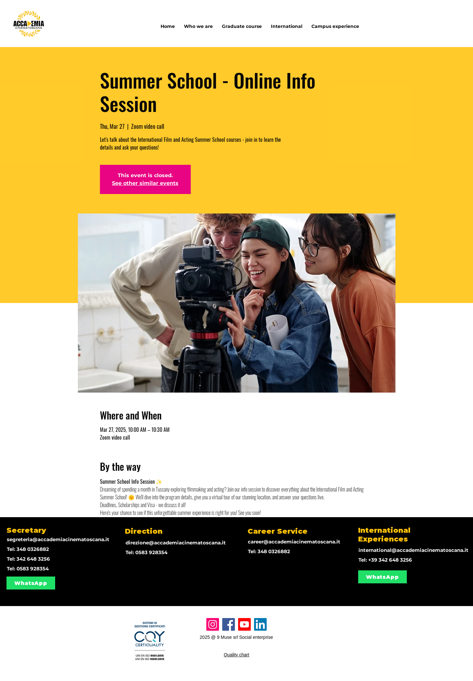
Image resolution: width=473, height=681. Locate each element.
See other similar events (145, 183)
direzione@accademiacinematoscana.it (176, 543)
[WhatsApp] (30, 583)
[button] (286, 23)
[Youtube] (244, 624)
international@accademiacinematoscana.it (413, 550)
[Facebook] (228, 624)
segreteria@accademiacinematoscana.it (58, 539)
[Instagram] (212, 624)
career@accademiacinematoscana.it (294, 542)
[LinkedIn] (260, 624)
